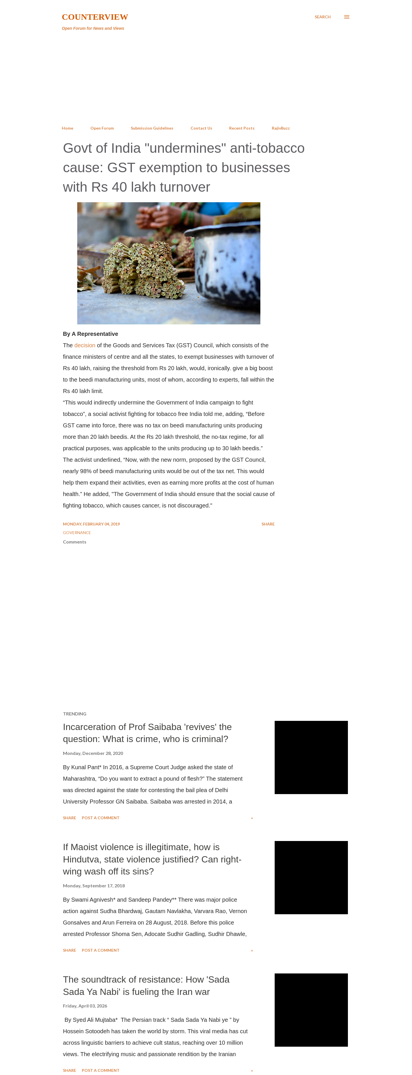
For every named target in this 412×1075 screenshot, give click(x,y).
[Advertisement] (206, 78)
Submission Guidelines (152, 128)
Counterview (95, 16)
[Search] (323, 17)
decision (84, 345)
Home (67, 128)
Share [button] (268, 523)
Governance (77, 532)
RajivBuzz (281, 128)
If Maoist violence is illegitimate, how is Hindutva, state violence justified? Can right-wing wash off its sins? (152, 859)
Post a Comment (101, 817)
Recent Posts (242, 128)
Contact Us (201, 128)
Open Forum (102, 128)
